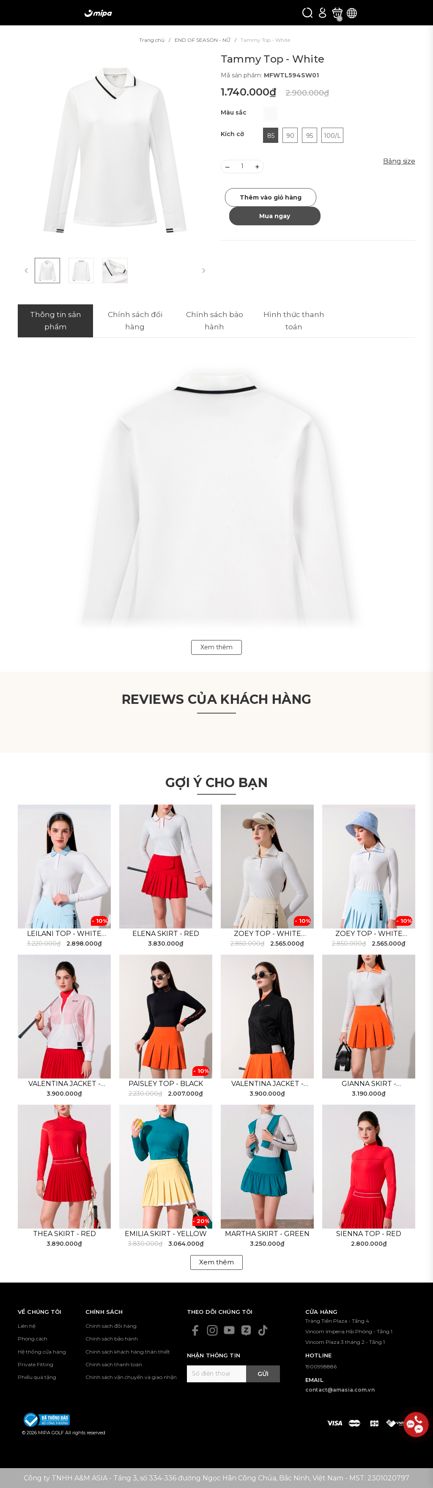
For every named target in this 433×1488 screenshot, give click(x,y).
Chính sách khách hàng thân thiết (127, 1351)
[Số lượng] (242, 166)
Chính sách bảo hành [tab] (214, 320)
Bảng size (399, 161)
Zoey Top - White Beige (267, 934)
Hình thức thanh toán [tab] (293, 320)
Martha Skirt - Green (267, 1234)
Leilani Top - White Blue (64, 934)
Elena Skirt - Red (165, 934)
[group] (115, 150)
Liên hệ (27, 1326)
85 (270, 136)
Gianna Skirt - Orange (369, 1084)
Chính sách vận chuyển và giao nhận (131, 1377)
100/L (332, 136)
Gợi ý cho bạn (216, 782)
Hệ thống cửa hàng (42, 1351)
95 (309, 136)
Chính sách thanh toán (113, 1364)
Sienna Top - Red (368, 1234)
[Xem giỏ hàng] (337, 13)
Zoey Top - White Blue (369, 934)
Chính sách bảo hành (111, 1338)
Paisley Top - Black (166, 1084)
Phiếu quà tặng (37, 1377)
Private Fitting (35, 1364)
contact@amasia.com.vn (340, 1390)
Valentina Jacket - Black (267, 1084)
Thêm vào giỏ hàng (270, 197)
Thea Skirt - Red (64, 1234)
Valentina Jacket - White (64, 1084)
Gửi (263, 1374)
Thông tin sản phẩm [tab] (55, 320)
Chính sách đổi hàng (111, 1326)
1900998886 (321, 1366)
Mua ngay (274, 216)
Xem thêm (216, 1262)
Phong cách (32, 1338)
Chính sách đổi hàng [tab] (135, 320)
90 (290, 136)
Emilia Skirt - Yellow (166, 1234)
